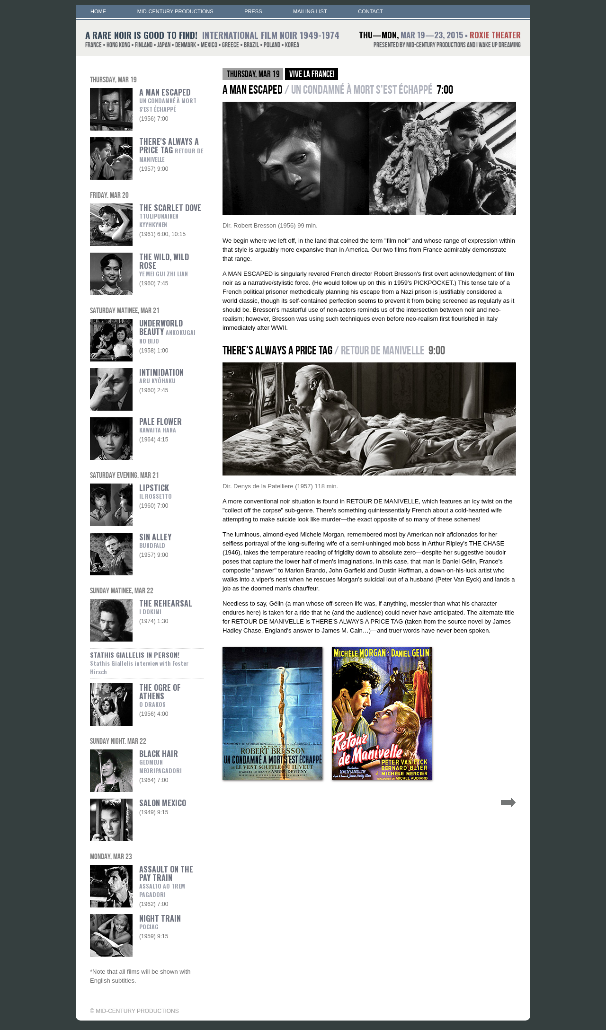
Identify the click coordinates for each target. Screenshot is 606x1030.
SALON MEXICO (162, 803)
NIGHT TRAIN (160, 922)
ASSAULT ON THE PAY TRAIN (166, 876)
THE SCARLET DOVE (170, 215)
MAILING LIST (310, 11)
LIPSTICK (155, 491)
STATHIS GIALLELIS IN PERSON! (139, 663)
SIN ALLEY (155, 540)
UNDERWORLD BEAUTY (167, 331)
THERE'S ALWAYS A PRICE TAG (171, 149)
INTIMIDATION (161, 376)
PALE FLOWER (160, 425)
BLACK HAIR (158, 761)
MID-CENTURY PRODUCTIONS (175, 11)
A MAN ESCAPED (167, 100)
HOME (98, 11)
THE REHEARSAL (165, 607)
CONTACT (370, 11)
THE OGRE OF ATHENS (159, 695)
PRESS (253, 11)
